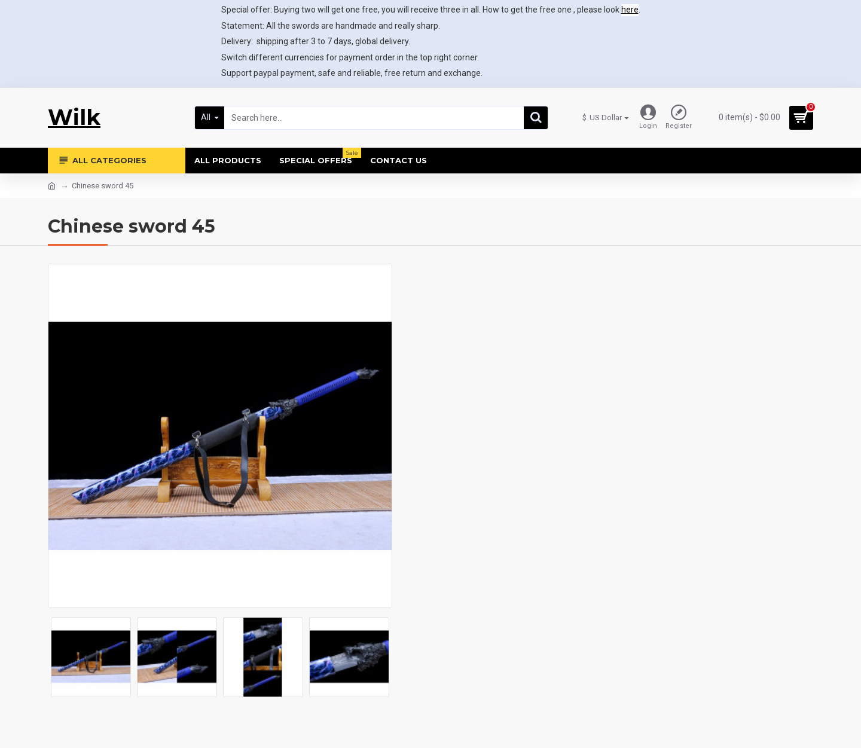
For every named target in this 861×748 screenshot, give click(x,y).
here (630, 9)
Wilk (74, 117)
